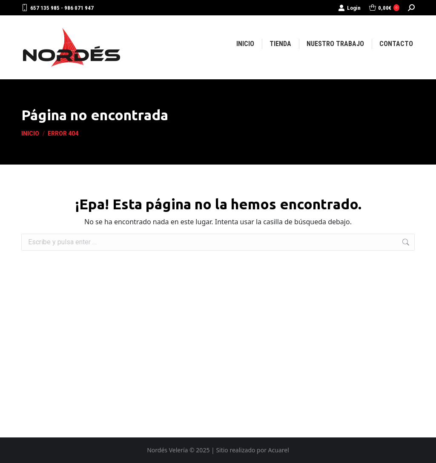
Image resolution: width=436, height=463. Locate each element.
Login (349, 8)
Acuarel (278, 450)
